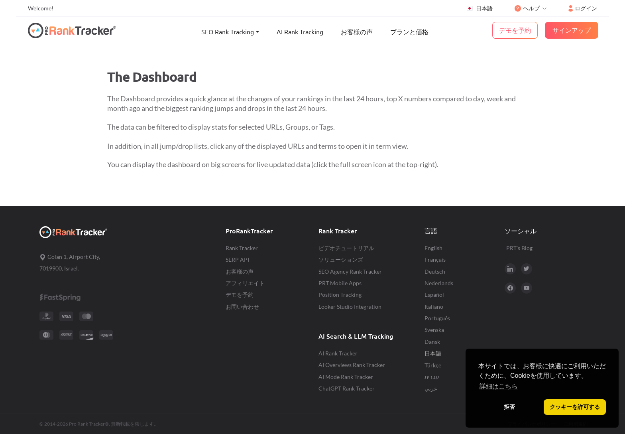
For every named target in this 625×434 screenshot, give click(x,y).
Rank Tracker (242, 248)
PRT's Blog (519, 248)
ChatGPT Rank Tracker (346, 388)
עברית (432, 376)
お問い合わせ (242, 306)
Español (434, 294)
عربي (431, 388)
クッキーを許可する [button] (575, 407)
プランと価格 (409, 32)
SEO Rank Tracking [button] (227, 32)
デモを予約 (240, 294)
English (433, 248)
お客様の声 (357, 32)
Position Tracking (340, 294)
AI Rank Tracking (300, 32)
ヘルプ (527, 8)
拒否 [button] (509, 407)
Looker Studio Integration (349, 306)
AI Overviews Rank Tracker (351, 364)
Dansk (432, 341)
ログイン (582, 8)
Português (437, 318)
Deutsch (435, 271)
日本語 (479, 8)
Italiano (434, 306)
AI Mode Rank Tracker (345, 376)
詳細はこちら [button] (499, 386)
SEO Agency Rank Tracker (350, 271)
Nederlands (439, 283)
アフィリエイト (245, 283)
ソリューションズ (340, 259)
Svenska (434, 329)
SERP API (237, 259)
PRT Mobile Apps (340, 283)
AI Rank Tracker (338, 353)
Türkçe (433, 365)
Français (435, 259)
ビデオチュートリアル (346, 248)
